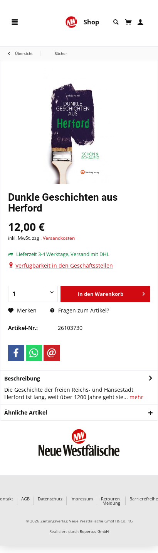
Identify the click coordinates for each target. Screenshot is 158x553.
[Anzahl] (33, 294)
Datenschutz (50, 499)
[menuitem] (15, 22)
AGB (25, 499)
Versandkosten (59, 238)
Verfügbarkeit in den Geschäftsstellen (64, 265)
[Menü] (15, 22)
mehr (135, 397)
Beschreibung (22, 378)
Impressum (82, 499)
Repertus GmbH (94, 531)
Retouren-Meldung (111, 501)
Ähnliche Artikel (25, 412)
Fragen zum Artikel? (79, 310)
